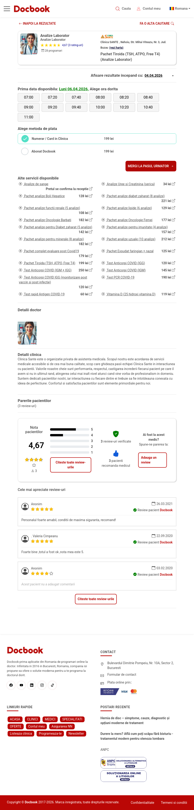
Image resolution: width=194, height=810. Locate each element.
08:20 (124, 97)
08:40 (148, 97)
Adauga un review (148, 460)
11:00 (28, 117)
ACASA (15, 719)
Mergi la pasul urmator (151, 166)
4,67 (36, 445)
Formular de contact (121, 674)
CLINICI (32, 719)
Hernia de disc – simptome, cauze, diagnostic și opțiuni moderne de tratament (134, 720)
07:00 (28, 97)
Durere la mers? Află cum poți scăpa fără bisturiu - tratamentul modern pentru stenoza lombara (136, 736)
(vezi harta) (116, 47)
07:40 (76, 97)
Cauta (126, 8)
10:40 (148, 107)
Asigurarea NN (61, 726)
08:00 (100, 97)
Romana (181, 8)
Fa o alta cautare (157, 23)
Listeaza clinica (21, 733)
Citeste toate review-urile (71, 465)
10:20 (124, 107)
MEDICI (50, 719)
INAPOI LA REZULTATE (37, 23)
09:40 (76, 107)
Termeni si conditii (174, 802)
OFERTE (15, 726)
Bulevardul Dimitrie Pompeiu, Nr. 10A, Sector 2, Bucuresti (140, 665)
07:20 (52, 97)
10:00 (100, 107)
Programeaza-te (50, 733)
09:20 (52, 107)
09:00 (28, 107)
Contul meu (151, 8)
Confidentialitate (142, 802)
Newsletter (76, 733)
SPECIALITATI (72, 719)
